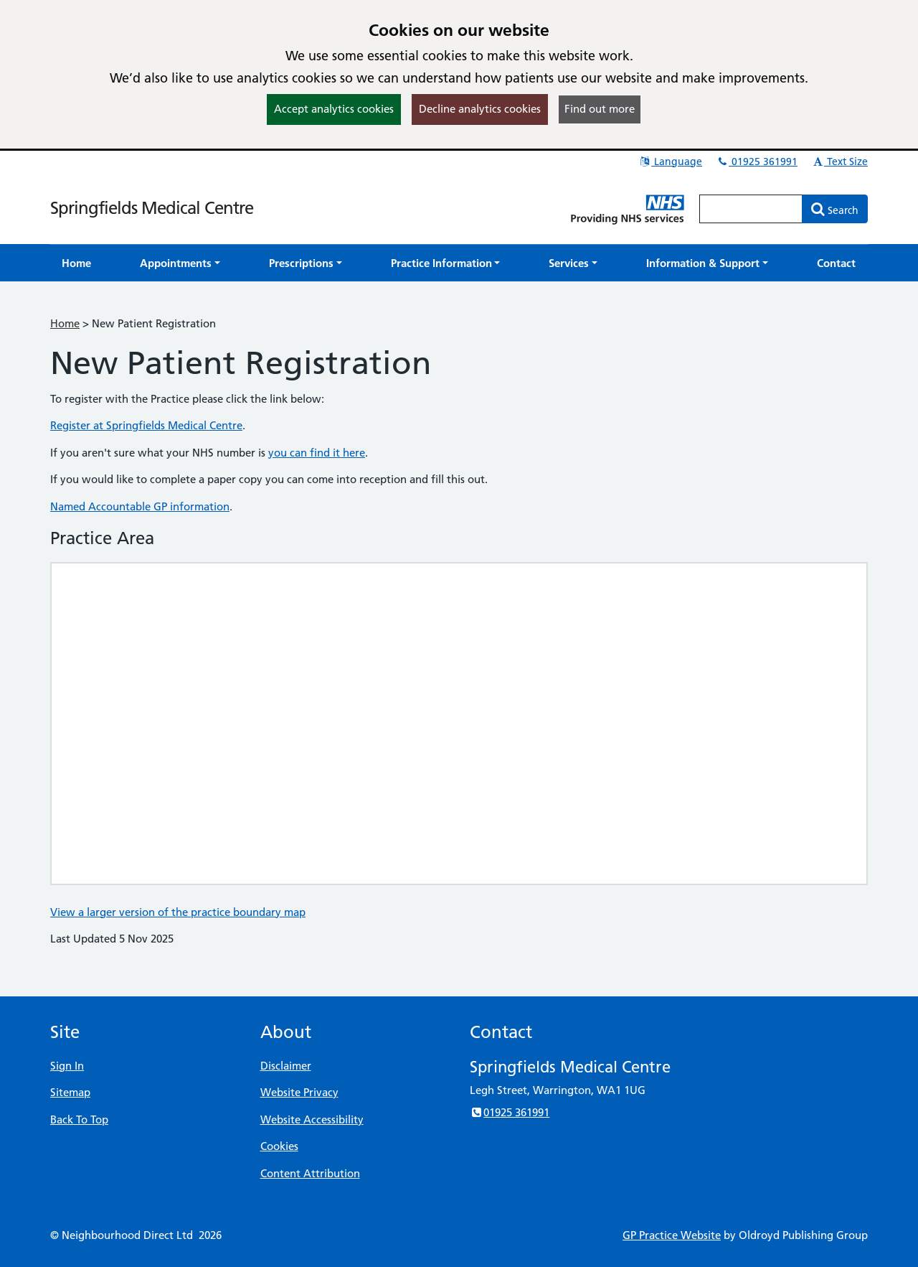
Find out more (599, 109)
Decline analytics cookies (480, 109)
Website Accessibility (312, 1119)
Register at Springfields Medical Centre (146, 425)
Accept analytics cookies (334, 109)
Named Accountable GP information (140, 506)
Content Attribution (310, 1173)
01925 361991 (757, 161)
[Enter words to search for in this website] (751, 209)
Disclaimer (285, 1065)
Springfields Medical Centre (151, 207)
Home (65, 323)
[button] (180, 263)
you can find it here (316, 452)
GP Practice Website (672, 1235)
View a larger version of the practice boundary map (178, 912)
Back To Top (79, 1119)
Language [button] (670, 161)
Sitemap (70, 1092)
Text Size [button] (839, 161)
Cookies (279, 1146)
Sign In (67, 1065)
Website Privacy (299, 1092)
